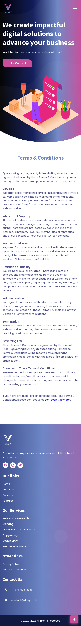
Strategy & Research (16, 518)
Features (8, 500)
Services (8, 495)
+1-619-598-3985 (22, 589)
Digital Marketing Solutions (19, 529)
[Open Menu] (75, 9)
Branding (8, 524)
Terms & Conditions (15, 569)
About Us (8, 489)
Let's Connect (17, 63)
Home (6, 484)
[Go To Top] (74, 619)
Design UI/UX (10, 540)
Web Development (14, 546)
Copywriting (10, 535)
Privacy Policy (11, 564)
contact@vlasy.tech (57, 399)
